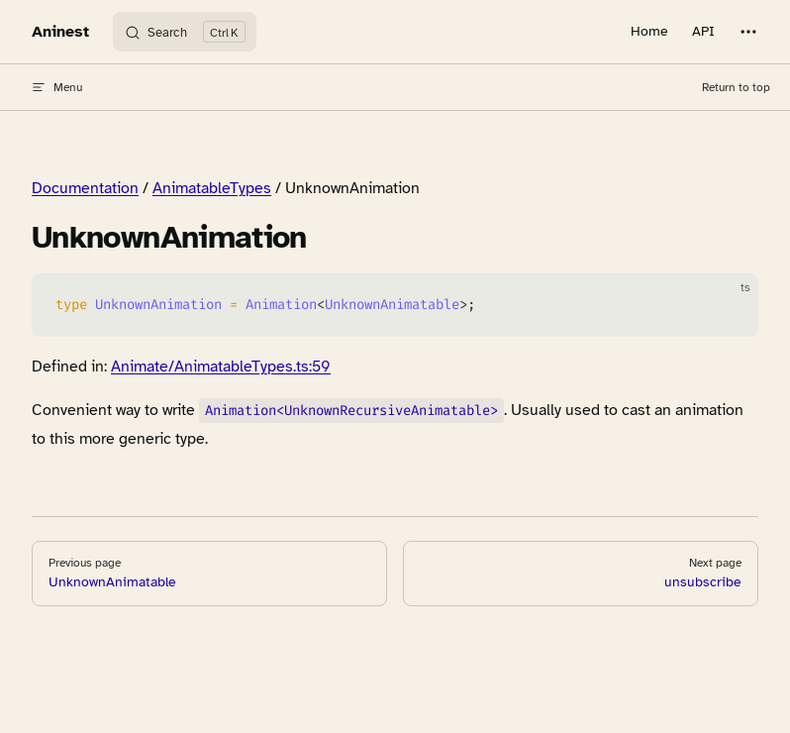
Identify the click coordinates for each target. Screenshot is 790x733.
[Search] (184, 32)
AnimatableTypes (211, 188)
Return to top (736, 87)
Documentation (85, 188)
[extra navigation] (748, 31)
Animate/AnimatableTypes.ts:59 (221, 366)
